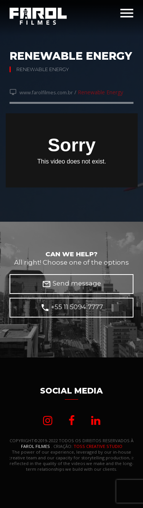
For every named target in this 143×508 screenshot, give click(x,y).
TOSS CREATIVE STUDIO (98, 446)
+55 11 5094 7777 (71, 307)
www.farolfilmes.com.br (41, 92)
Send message (71, 284)
